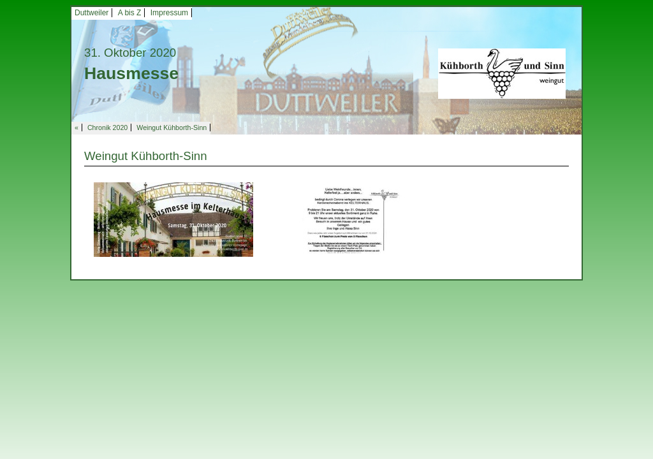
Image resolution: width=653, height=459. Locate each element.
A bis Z (130, 12)
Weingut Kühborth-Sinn (171, 127)
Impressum (169, 12)
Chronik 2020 (107, 127)
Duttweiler (91, 12)
